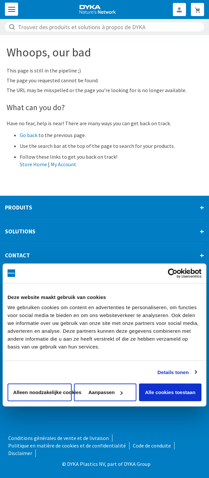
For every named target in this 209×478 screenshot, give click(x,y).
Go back (28, 135)
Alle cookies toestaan (170, 392)
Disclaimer (20, 453)
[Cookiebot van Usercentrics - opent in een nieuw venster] (172, 273)
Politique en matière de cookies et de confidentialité (67, 445)
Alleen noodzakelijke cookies (42, 392)
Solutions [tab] (20, 231)
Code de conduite (152, 445)
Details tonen (173, 372)
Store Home (33, 164)
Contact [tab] (17, 255)
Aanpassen (105, 392)
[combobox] (104, 26)
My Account (63, 164)
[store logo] (98, 9)
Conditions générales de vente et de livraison (58, 438)
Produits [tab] (18, 207)
